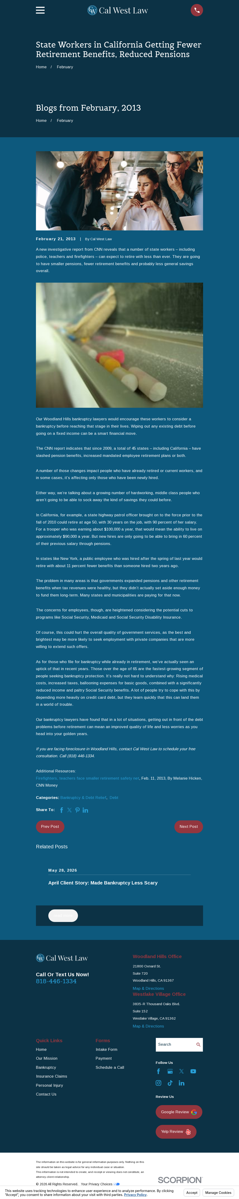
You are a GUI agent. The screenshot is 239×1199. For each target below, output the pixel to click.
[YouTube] (193, 1071)
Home (41, 1049)
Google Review (179, 1112)
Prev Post (50, 826)
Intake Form (106, 1049)
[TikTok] (170, 1083)
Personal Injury (49, 1085)
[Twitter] (181, 1071)
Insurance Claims (51, 1076)
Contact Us (46, 1094)
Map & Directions (148, 988)
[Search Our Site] (198, 1045)
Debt (114, 797)
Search (164, 1044)
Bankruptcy (46, 1067)
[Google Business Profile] (170, 1071)
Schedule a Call (110, 1067)
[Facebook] (158, 1071)
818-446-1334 (56, 981)
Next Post (189, 826)
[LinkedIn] (181, 1083)
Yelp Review (176, 1132)
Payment (104, 1058)
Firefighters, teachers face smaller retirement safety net (87, 778)
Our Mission (46, 1058)
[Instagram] (158, 1083)
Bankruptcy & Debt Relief (83, 797)
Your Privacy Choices (100, 1184)
